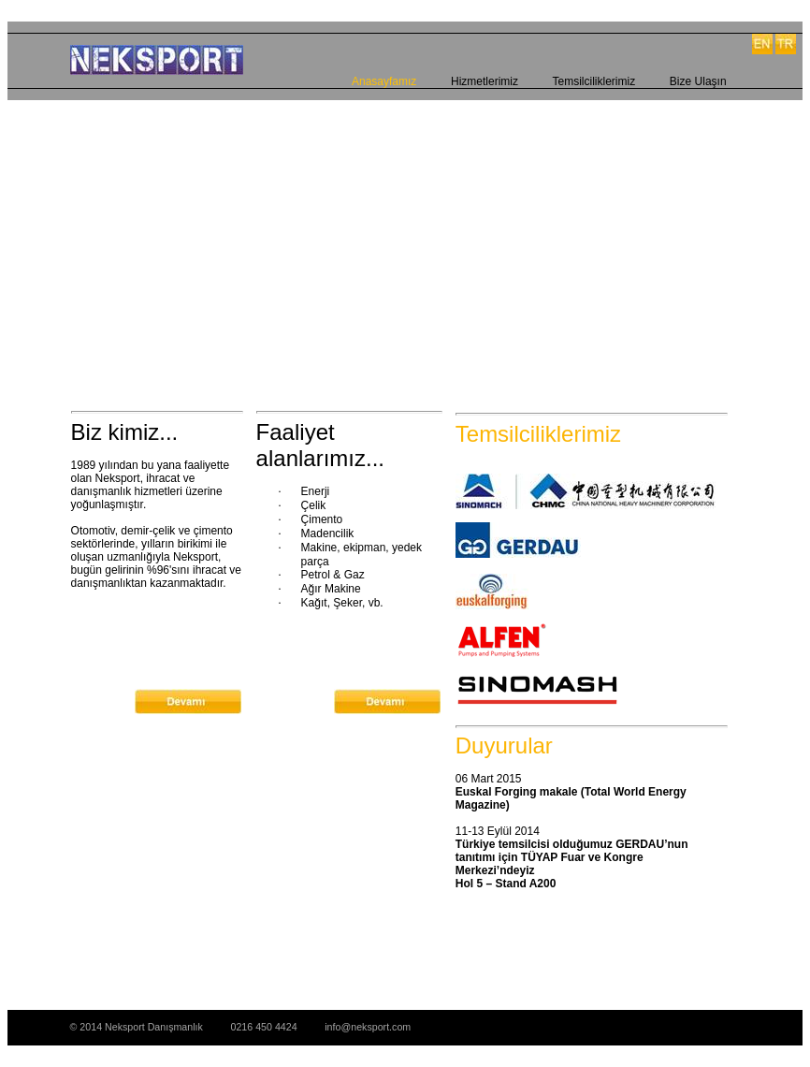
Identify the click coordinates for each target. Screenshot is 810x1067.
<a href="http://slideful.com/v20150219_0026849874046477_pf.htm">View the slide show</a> (398, 234)
